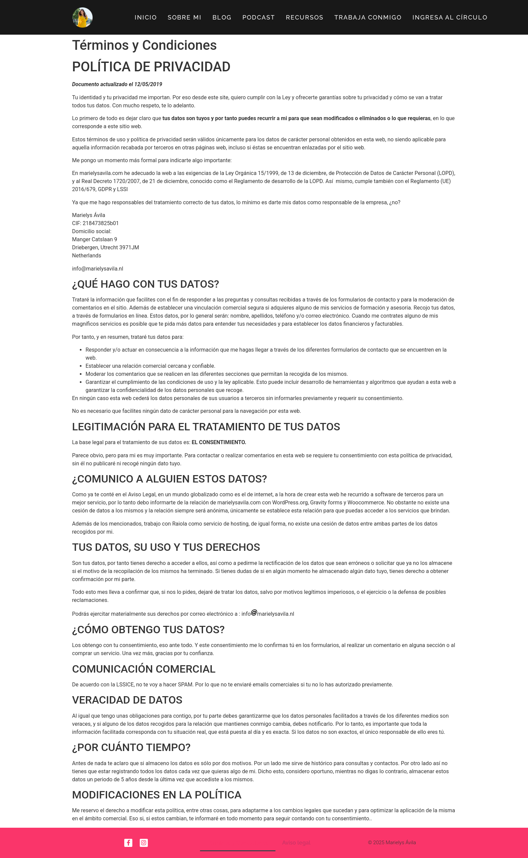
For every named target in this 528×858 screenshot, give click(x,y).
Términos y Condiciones (238, 842)
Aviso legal (296, 842)
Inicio (146, 17)
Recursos (305, 17)
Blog (222, 17)
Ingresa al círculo (450, 17)
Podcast (258, 17)
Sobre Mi (185, 17)
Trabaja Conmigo (368, 17)
